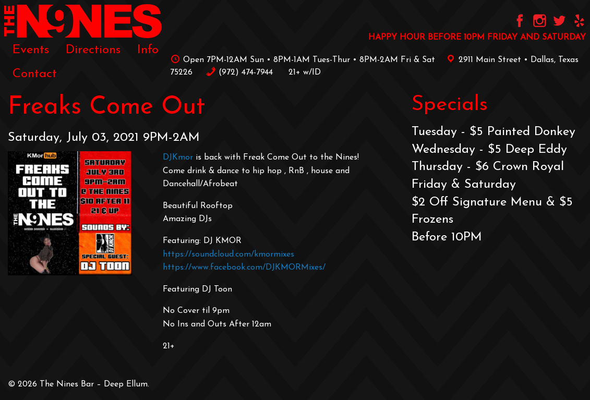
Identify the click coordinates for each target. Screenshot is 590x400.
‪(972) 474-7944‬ (239, 72)
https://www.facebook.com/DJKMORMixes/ (244, 267)
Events (31, 50)
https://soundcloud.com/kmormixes (228, 254)
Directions (93, 50)
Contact (35, 74)
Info (148, 50)
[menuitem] (30, 50)
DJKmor (178, 157)
